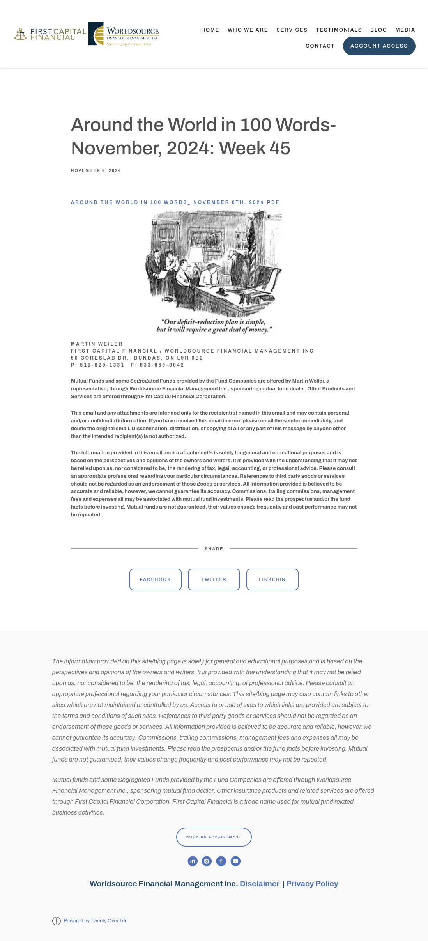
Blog (378, 30)
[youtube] (235, 861)
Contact (320, 46)
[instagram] (207, 861)
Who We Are (248, 30)
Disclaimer (260, 883)
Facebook (155, 579)
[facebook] (221, 861)
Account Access (379, 46)
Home (211, 30)
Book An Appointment (214, 837)
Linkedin (272, 579)
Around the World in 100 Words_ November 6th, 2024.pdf (175, 202)
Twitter (213, 579)
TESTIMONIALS (339, 30)
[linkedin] (192, 861)
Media (406, 30)
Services (292, 30)
